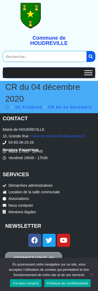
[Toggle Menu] (88, 72)
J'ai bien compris (26, 283)
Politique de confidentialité (67, 283)
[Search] (91, 56)
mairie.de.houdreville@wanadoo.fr (57, 136)
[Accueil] (7, 107)
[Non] (91, 274)
